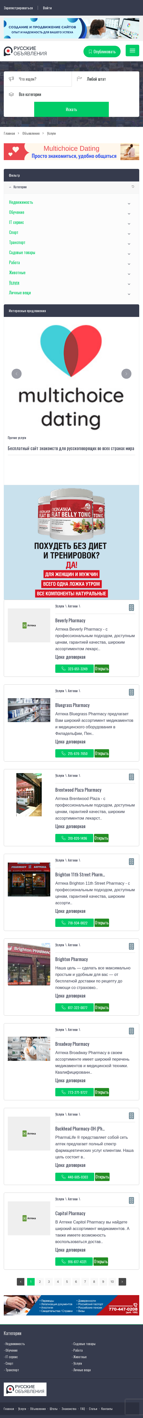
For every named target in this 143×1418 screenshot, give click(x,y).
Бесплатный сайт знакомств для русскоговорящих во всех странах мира (71, 433)
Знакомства (69, 1394)
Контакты (107, 1394)
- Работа (77, 1335)
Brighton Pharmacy (71, 944)
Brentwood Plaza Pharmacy (78, 775)
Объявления (38, 1394)
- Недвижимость (14, 1329)
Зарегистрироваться (18, 8)
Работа (14, 247)
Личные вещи (20, 277)
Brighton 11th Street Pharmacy (81, 859)
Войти (47, 8)
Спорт (13, 217)
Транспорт (17, 227)
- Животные (79, 1342)
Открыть (102, 654)
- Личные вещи (81, 1355)
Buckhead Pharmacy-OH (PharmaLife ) (87, 1113)
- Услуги (77, 1348)
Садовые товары (22, 237)
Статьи (93, 1394)
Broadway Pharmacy (72, 1029)
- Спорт (8, 1348)
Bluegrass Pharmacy (72, 690)
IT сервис (16, 207)
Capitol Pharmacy (70, 1198)
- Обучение (11, 1335)
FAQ (82, 1394)
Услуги (14, 267)
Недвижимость (21, 187)
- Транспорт (11, 1355)
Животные (17, 257)
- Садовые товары (84, 1329)
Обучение (16, 197)
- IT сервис (11, 1342)
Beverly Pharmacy (70, 605)
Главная (9, 1394)
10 (112, 1267)
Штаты (54, 1394)
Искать (105, 94)
